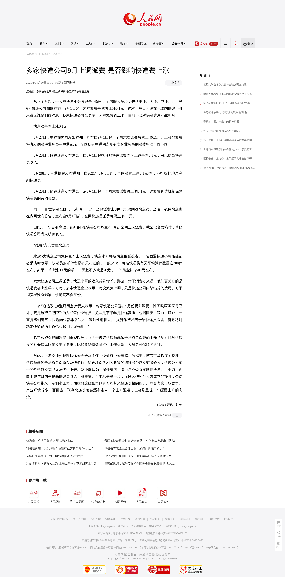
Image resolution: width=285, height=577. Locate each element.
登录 (250, 43)
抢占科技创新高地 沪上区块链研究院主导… (227, 103)
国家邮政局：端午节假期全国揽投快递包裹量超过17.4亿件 (141, 463)
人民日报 (33, 495)
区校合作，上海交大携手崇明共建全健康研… (228, 158)
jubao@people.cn (187, 526)
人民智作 (163, 495)
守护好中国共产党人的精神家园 (221, 121)
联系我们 (229, 519)
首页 (29, 43)
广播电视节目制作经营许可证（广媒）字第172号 (109, 540)
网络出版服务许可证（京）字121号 (163, 547)
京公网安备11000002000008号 (222, 547)
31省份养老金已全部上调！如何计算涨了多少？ (134, 448)
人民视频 (120, 495)
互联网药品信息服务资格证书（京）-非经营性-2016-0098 (171, 540)
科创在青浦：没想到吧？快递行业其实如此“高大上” (59, 448)
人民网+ (55, 495)
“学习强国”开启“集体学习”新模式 (222, 131)
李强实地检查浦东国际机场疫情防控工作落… (228, 94)
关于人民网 (79, 519)
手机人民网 (77, 495)
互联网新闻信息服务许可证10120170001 (120, 533)
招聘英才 (110, 519)
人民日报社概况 (59, 519)
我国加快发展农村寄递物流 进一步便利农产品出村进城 (139, 440)
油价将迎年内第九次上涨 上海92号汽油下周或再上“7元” (62, 463)
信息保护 (214, 519)
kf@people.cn (108, 526)
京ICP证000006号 (194, 547)
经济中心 (58, 54)
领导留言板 (98, 495)
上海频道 (43, 54)
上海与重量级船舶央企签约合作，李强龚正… (228, 149)
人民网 (30, 54)
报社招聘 (96, 519)
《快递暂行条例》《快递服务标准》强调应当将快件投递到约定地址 (148, 456)
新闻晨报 (70, 82)
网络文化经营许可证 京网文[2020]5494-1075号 (116, 547)
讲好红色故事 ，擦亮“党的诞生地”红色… (226, 112)
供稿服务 (155, 519)
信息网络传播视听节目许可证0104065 (67, 547)
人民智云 (141, 495)
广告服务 (125, 519)
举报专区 (141, 43)
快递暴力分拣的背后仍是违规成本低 (49, 440)
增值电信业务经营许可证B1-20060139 (166, 533)
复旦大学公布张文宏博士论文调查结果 (225, 84)
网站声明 (185, 519)
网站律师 (199, 519)
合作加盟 (140, 519)
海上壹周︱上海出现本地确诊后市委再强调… (228, 140)
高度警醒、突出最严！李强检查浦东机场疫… (229, 168)
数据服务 (170, 519)
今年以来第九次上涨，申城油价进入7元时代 (54, 456)
